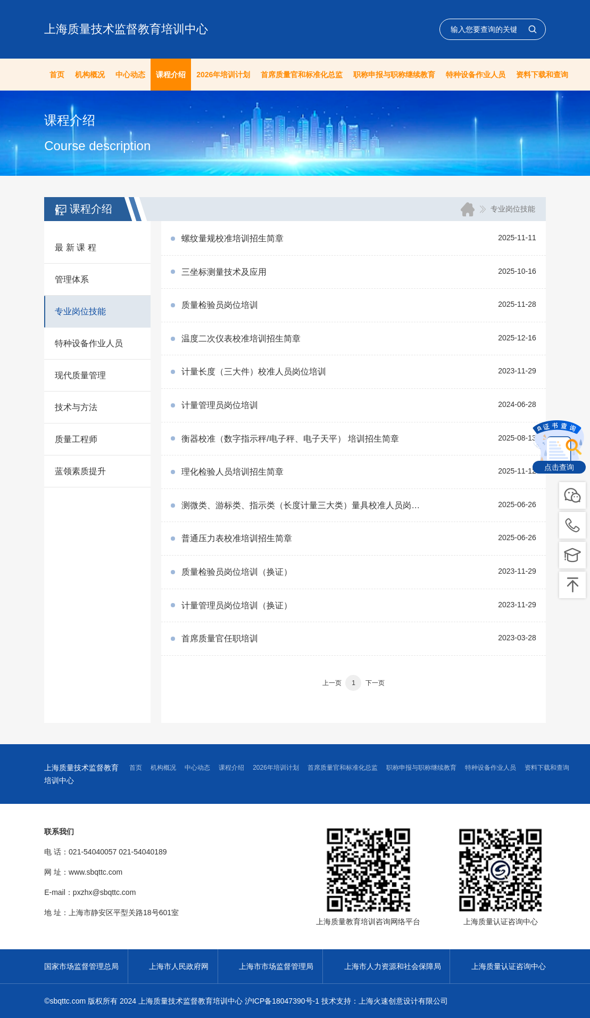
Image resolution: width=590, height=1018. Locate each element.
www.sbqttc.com (95, 872)
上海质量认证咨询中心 (508, 966)
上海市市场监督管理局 (276, 966)
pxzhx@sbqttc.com (104, 892)
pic (572, 525)
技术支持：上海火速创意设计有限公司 (384, 1001)
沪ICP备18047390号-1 (282, 1001)
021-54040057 (93, 852)
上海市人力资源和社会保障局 (392, 966)
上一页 (332, 683)
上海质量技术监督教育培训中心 (126, 29)
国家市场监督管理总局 (81, 966)
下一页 (375, 683)
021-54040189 (143, 852)
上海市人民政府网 (179, 966)
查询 (532, 29)
